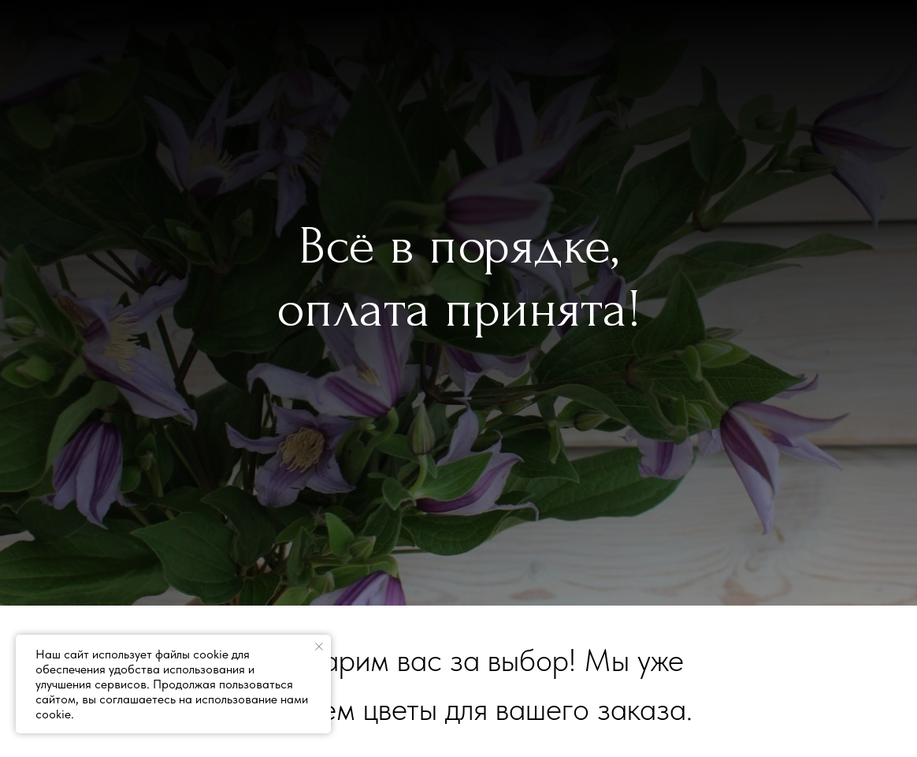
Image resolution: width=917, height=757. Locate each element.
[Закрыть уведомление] (319, 646)
